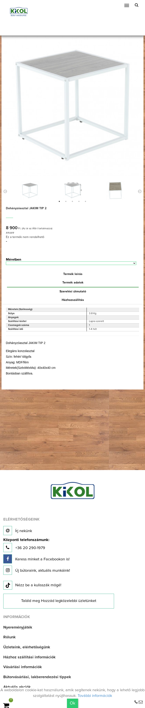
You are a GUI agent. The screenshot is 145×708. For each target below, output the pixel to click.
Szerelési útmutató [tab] (73, 291)
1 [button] (59, 201)
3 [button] (72, 201)
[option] (30, 190)
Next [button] (140, 191)
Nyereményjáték (17, 627)
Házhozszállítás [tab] (73, 300)
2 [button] (66, 201)
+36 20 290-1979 (26, 545)
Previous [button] (5, 191)
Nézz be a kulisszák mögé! (32, 585)
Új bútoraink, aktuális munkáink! (36, 570)
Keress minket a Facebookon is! (36, 558)
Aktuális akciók (17, 687)
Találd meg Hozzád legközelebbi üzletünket (58, 601)
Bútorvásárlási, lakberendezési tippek (37, 677)
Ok (72, 703)
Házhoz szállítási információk (29, 657)
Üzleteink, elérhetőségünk (26, 647)
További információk (95, 696)
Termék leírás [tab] (72, 274)
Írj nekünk (17, 530)
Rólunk (9, 637)
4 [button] (79, 201)
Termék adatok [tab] (73, 282)
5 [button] (85, 201)
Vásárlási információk (22, 667)
